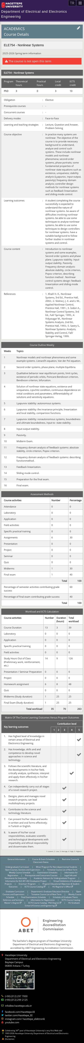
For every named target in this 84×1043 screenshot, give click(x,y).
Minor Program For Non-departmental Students (57, 867)
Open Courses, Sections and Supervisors (23, 869)
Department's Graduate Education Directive (50, 891)
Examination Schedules (47, 872)
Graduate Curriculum (15, 891)
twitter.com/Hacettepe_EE (19, 1015)
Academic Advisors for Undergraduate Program (55, 878)
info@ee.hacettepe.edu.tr (18, 1005)
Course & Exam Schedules (43, 859)
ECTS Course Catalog (35, 886)
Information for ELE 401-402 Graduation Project (26, 881)
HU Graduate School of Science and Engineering (52, 904)
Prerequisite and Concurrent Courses (41, 875)
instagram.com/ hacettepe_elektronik (25, 1018)
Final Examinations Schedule (33, 897)
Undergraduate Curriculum (17, 867)
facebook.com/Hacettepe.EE (20, 1011)
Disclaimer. (10, 1039)
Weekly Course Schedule (20, 872)
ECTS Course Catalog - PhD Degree (44, 902)
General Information (17, 859)
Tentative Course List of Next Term (62, 869)
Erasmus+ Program (27, 884)
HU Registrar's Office (62, 886)
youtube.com (12, 1022)
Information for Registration (43, 900)
